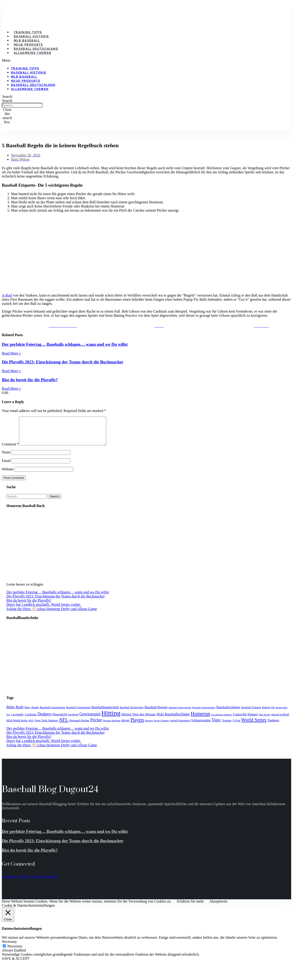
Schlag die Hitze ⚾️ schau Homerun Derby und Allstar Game (51, 614)
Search (7, 101)
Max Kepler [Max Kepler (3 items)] (264, 720)
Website (8, 475)
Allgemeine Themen (32, 53)
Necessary (14, 952)
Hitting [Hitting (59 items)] (110, 718)
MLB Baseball (27, 40)
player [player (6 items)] (125, 726)
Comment (10, 450)
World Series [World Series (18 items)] (253, 725)
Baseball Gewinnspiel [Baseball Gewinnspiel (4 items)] (78, 712)
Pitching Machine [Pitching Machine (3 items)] (111, 726)
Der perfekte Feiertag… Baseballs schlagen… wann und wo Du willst (65, 344)
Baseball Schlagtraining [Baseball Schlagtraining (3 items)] (204, 713)
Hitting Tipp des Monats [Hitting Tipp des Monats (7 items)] (138, 720)
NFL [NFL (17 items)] (63, 725)
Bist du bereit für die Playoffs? (30, 379)
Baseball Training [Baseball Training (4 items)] (251, 712)
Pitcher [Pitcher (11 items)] (96, 725)
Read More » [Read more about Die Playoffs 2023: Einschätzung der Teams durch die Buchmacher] (11, 371)
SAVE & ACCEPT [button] (16, 964)
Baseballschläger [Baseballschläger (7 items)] (228, 712)
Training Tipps (28, 32)
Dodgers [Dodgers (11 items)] (45, 719)
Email (6, 466)
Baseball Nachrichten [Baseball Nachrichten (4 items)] (131, 712)
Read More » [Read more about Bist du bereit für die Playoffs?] (11, 388)
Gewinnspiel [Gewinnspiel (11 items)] (89, 719)
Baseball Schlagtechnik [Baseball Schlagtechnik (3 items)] (179, 713)
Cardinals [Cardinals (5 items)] (31, 720)
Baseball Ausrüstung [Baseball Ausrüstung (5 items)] (52, 712)
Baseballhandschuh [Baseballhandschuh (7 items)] (105, 712)
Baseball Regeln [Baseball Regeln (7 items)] (156, 712)
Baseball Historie (31, 36)
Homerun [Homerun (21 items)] (200, 719)
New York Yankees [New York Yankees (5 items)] (46, 726)
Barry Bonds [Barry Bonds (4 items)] (31, 712)
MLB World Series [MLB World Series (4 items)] (17, 726)
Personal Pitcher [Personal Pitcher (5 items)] (79, 726)
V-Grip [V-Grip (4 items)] (236, 726)
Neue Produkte (28, 44)
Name (6, 458)
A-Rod (7, 295)
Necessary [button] (9, 947)
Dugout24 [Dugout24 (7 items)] (60, 720)
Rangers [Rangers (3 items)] (149, 726)
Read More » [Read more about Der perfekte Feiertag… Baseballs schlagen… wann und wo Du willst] (11, 353)
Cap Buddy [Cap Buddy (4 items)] (17, 720)
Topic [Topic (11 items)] (216, 725)
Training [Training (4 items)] (227, 726)
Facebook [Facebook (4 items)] (73, 720)
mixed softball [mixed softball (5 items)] (280, 720)
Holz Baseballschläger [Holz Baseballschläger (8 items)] (173, 720)
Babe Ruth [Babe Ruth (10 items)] (15, 712)
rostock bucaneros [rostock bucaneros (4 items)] (180, 726)
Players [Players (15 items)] (137, 725)
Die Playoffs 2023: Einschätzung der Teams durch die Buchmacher (62, 362)
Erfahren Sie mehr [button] (190, 907)
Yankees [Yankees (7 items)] (273, 726)
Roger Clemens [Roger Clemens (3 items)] (161, 726)
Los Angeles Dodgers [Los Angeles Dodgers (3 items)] (221, 720)
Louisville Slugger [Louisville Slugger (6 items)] (245, 720)
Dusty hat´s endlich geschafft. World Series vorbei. (43, 610)
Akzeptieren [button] (218, 907)
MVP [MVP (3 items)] (31, 726)
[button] (120, 60)
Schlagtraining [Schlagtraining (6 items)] (201, 726)
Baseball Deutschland (36, 49)
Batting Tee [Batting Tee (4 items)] (268, 712)
